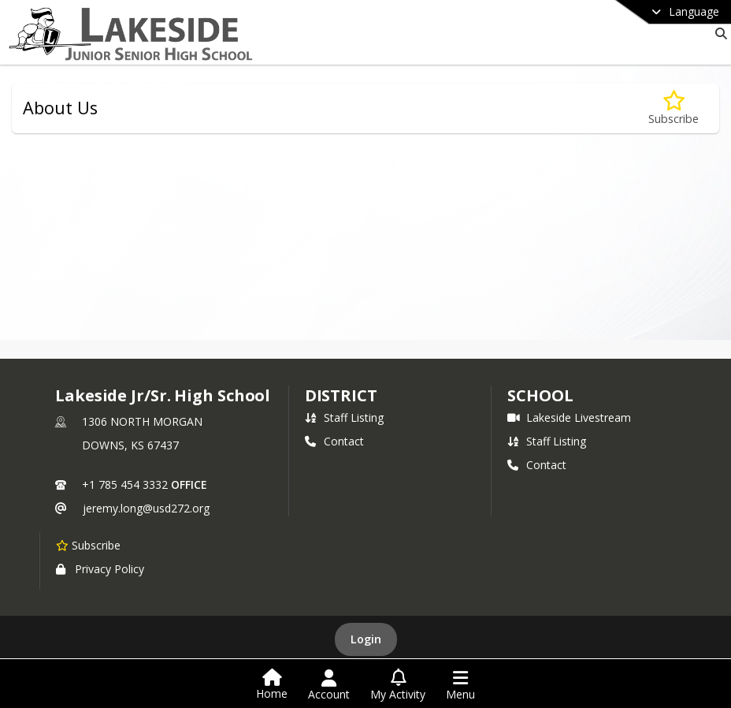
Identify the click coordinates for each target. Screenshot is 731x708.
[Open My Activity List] (397, 685)
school (540, 395)
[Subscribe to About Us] (673, 108)
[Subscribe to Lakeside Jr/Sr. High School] (88, 544)
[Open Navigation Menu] (460, 685)
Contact (334, 441)
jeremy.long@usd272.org (146, 508)
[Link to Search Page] (718, 33)
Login (366, 639)
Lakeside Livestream (569, 417)
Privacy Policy (100, 568)
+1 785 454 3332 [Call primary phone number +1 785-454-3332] (125, 484)
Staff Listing (344, 417)
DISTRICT (341, 395)
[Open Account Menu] (329, 685)
